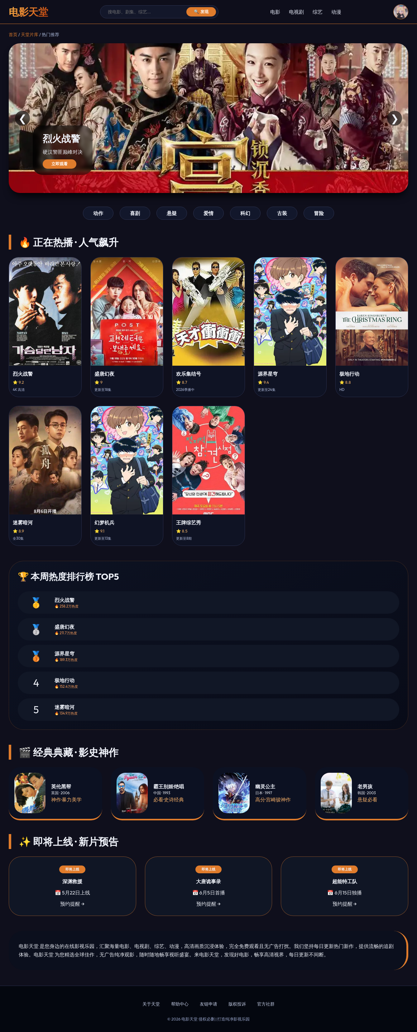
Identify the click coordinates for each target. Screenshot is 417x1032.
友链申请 (208, 1004)
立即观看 (59, 164)
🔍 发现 (201, 11)
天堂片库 (29, 34)
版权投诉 (237, 1004)
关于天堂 (151, 1004)
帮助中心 (180, 1004)
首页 (13, 34)
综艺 (318, 12)
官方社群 (266, 1004)
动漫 (336, 12)
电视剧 (296, 12)
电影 (275, 12)
